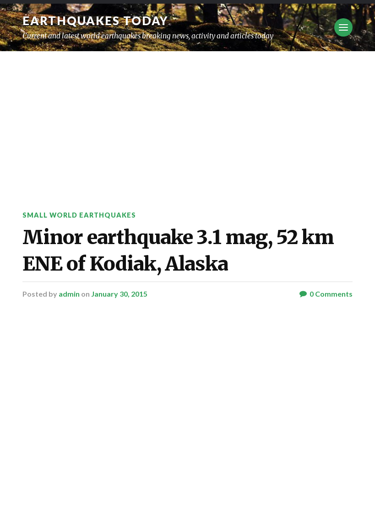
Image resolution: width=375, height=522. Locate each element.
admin (69, 293)
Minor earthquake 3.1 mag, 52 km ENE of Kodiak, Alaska (178, 250)
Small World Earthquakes (79, 215)
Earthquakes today (95, 20)
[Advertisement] (187, 120)
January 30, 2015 (119, 293)
